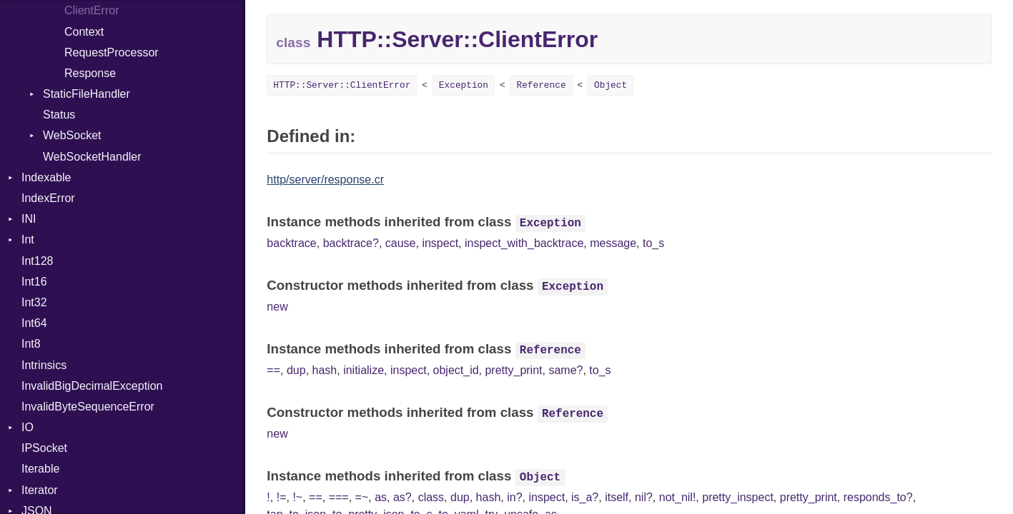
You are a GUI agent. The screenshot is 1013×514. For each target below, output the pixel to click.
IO (27, 427)
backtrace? (351, 243)
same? (565, 370)
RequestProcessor (111, 52)
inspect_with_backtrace (524, 243)
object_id (456, 370)
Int (27, 239)
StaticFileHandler (86, 94)
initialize (363, 370)
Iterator (39, 490)
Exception (463, 85)
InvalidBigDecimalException (91, 386)
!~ (297, 497)
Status (59, 115)
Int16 (34, 282)
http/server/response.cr (325, 179)
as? (402, 497)
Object (610, 85)
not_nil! (677, 497)
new (277, 307)
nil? (644, 497)
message (613, 243)
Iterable (40, 469)
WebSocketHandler (92, 157)
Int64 (34, 323)
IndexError (48, 198)
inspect (440, 243)
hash (324, 370)
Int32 (34, 302)
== (273, 370)
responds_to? (878, 497)
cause (400, 243)
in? (514, 497)
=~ (362, 497)
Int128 (37, 261)
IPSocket (44, 448)
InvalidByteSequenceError (87, 406)
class (431, 497)
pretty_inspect (738, 497)
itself (616, 497)
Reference (540, 85)
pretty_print (513, 370)
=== (339, 497)
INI (28, 219)
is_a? (584, 497)
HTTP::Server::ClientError (341, 85)
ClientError (91, 10)
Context (84, 32)
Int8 (31, 344)
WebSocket (72, 135)
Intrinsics (43, 365)
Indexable (46, 177)
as (381, 497)
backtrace (291, 243)
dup (296, 370)
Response (90, 73)
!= (282, 497)
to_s (653, 243)
